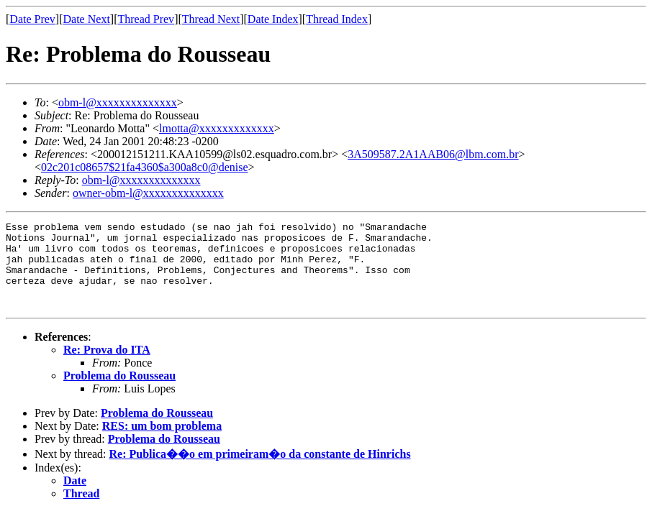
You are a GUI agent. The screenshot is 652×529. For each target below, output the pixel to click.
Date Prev (32, 19)
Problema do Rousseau (119, 393)
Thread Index (337, 19)
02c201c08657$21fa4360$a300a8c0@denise (144, 167)
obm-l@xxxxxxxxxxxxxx (117, 102)
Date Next (86, 19)
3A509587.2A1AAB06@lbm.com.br (433, 154)
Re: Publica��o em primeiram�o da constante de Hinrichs (260, 471)
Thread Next (211, 19)
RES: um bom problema (162, 443)
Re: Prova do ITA (106, 367)
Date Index (273, 19)
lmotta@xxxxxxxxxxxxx (216, 128)
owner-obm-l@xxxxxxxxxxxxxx (148, 193)
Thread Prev (145, 19)
